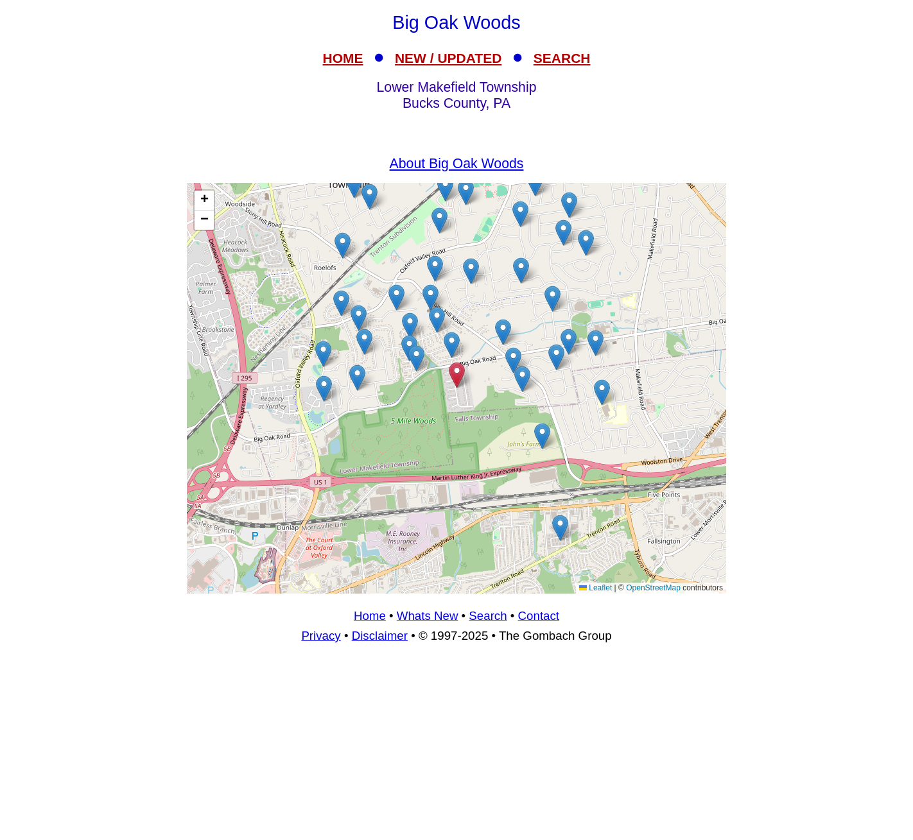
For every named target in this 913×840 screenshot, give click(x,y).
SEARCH (562, 58)
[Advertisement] (456, 747)
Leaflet (595, 587)
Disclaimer (380, 635)
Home (370, 615)
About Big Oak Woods (457, 163)
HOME (343, 58)
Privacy (320, 635)
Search (488, 615)
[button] (586, 243)
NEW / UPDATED (448, 58)
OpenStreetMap (653, 587)
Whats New (427, 615)
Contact (538, 615)
